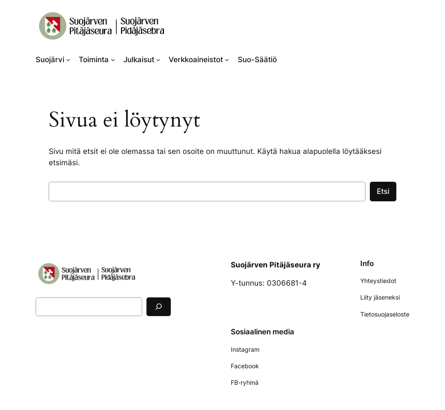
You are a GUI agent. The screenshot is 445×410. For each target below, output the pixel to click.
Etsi (383, 191)
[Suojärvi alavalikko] (68, 59)
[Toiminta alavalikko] (113, 59)
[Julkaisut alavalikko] (158, 59)
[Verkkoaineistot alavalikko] (227, 59)
